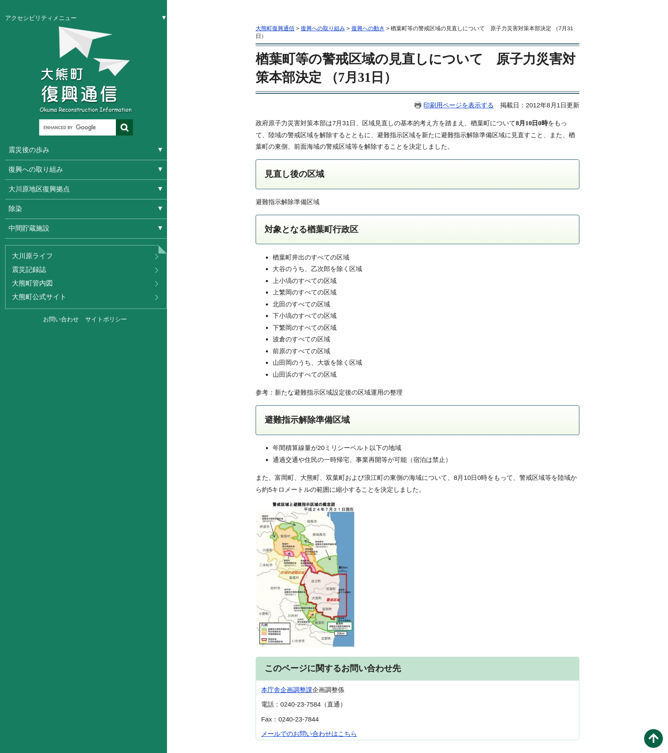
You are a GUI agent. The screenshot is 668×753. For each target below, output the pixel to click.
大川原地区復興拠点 (39, 189)
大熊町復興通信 (275, 28)
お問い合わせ (61, 319)
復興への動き (368, 28)
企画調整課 (296, 689)
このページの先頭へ (653, 738)
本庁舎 (270, 689)
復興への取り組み (36, 169)
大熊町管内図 (32, 283)
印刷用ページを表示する (458, 105)
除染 (15, 208)
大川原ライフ (32, 256)
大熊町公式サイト (39, 296)
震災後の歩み (29, 149)
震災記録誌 (29, 269)
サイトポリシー (106, 319)
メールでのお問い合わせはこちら (309, 733)
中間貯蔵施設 (29, 228)
